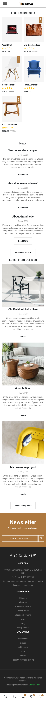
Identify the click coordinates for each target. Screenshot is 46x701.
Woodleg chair (8, 85)
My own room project (23, 467)
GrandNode (34, 685)
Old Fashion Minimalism (23, 309)
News (22, 619)
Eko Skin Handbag (32, 45)
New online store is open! (23, 150)
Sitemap (23, 598)
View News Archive (23, 252)
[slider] (7, 48)
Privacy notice (23, 611)
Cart (23, 651)
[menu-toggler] (5, 3)
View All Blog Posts (23, 506)
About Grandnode (23, 216)
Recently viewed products (23, 660)
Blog (23, 623)
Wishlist (23, 655)
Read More (23, 174)
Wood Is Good (23, 388)
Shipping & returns (23, 615)
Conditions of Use (23, 606)
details (23, 336)
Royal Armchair (30, 85)
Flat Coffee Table (9, 124)
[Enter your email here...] (20, 538)
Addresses (23, 647)
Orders (23, 643)
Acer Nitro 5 (7, 45)
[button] (5, 697)
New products (23, 627)
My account (23, 639)
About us (23, 602)
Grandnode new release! (23, 183)
